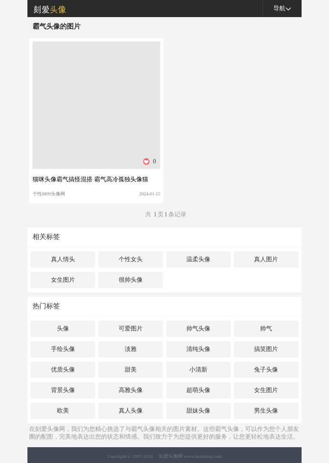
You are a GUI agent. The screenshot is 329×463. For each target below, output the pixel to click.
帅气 (266, 328)
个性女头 (131, 259)
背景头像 (63, 390)
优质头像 (63, 369)
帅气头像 (198, 328)
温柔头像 (198, 259)
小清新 (198, 369)
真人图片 (266, 259)
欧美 (63, 410)
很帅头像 (131, 280)
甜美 (131, 369)
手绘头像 (63, 349)
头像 (63, 328)
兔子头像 (266, 369)
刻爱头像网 (46, 8)
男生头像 (266, 410)
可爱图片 (131, 328)
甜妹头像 (198, 410)
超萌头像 (198, 390)
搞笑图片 (266, 349)
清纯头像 (198, 349)
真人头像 (131, 410)
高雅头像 (131, 390)
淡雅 (131, 349)
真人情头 (63, 259)
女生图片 (63, 280)
